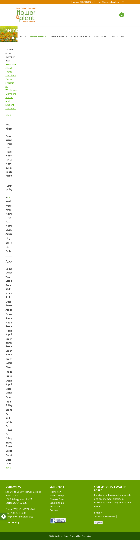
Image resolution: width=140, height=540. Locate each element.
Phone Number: (6, 212)
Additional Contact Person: (6, 172)
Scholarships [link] (57, 502)
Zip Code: (6, 249)
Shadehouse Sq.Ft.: (6, 295)
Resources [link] (55, 506)
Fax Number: (6, 224)
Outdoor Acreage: (6, 303)
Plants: (6, 367)
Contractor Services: (6, 316)
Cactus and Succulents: (6, 418)
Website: (6, 205)
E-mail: (6, 199)
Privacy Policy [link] (12, 522)
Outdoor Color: (6, 461)
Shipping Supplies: (6, 382)
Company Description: (6, 270)
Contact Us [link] (56, 510)
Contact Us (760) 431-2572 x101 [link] (82, 2)
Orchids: (6, 455)
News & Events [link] (57, 499)
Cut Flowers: (6, 428)
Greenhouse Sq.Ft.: (6, 287)
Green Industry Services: (6, 342)
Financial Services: (6, 324)
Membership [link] (57, 495)
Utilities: (6, 376)
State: (6, 243)
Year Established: (6, 279)
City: (6, 238)
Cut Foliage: (6, 436)
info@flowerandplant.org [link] (108, 2)
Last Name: (6, 162)
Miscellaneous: (6, 450)
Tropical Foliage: (6, 403)
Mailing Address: (6, 232)
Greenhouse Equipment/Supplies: (6, 352)
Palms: (6, 397)
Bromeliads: (6, 409)
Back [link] (8, 114)
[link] (3, 516)
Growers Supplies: (6, 360)
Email (98, 512)
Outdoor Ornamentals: (6, 390)
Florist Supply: (6, 332)
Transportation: (6, 371)
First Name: (6, 153)
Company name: (6, 138)
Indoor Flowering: (6, 444)
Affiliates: (6, 309)
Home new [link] (55, 491)
